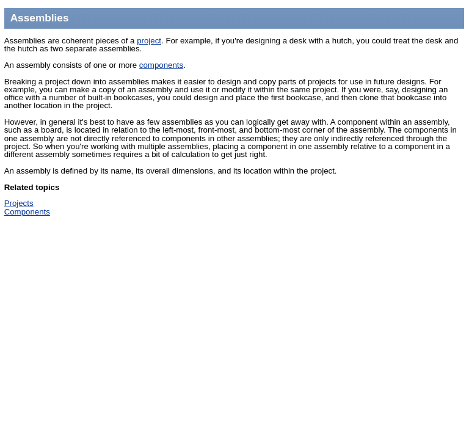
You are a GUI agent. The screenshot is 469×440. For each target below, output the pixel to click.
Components (27, 211)
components (161, 65)
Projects (19, 203)
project (149, 40)
